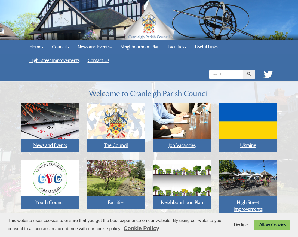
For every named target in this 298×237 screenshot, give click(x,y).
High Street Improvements (54, 60)
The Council (116, 145)
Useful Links (206, 47)
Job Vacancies (181, 145)
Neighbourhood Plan (139, 47)
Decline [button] (241, 225)
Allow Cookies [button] (272, 225)
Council (60, 47)
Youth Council (49, 202)
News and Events (95, 47)
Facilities (177, 47)
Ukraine (248, 145)
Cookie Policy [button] (141, 228)
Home (36, 47)
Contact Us (98, 60)
